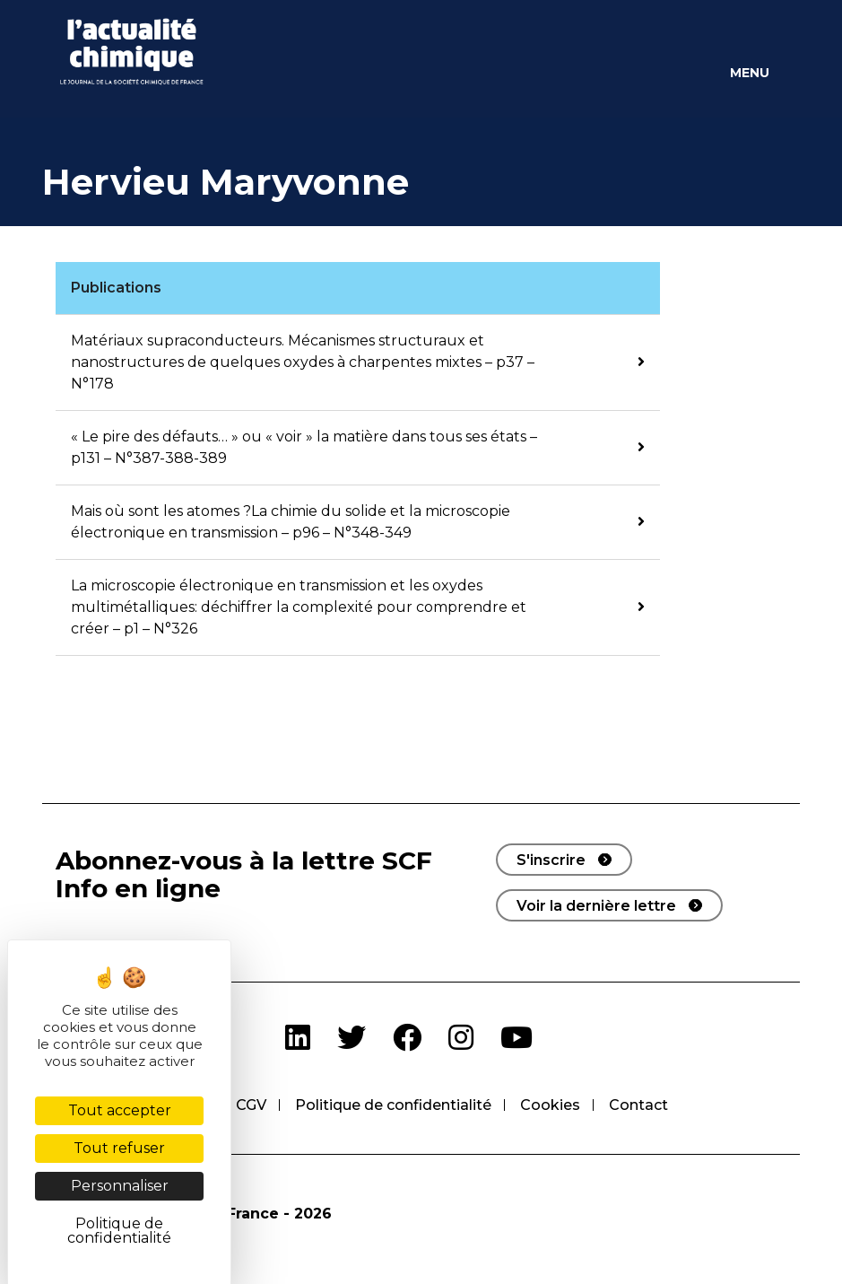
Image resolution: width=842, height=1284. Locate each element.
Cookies (550, 1105)
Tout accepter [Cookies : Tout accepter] (119, 1110)
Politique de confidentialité (393, 1105)
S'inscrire (551, 860)
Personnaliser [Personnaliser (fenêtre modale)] (120, 1185)
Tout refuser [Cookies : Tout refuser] (119, 1148)
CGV (251, 1105)
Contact (638, 1105)
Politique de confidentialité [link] (119, 1230)
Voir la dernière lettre (596, 905)
